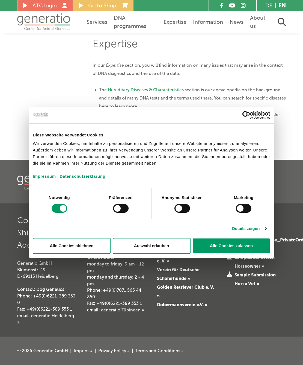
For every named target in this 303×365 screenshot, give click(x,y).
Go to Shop (103, 5)
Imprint (83, 350)
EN (282, 5)
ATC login (45, 5)
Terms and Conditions (159, 350)
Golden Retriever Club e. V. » (185, 291)
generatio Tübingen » (122, 310)
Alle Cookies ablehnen (71, 245)
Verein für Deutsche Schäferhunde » (178, 274)
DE (268, 5)
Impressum (44, 176)
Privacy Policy (114, 350)
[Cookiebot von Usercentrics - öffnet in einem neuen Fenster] (246, 115)
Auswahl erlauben (151, 245)
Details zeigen (246, 228)
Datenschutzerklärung (83, 176)
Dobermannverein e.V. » (182, 304)
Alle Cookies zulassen (231, 245)
